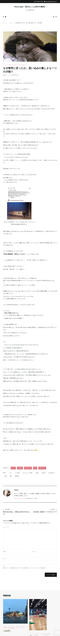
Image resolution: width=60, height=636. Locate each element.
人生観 (37, 472)
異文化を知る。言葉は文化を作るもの (16, 512)
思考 (6, 476)
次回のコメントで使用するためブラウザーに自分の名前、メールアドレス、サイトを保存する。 (25, 567)
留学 (11, 476)
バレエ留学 (17, 472)
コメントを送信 (51, 574)
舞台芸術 (17, 476)
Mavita (4, 75)
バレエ (4, 64)
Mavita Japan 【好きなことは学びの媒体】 (30, 6)
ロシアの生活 (11, 627)
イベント (31, 633)
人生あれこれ (15, 64)
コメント (6, 527)
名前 (4, 551)
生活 (20, 64)
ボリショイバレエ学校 (27, 472)
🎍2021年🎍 (7, 631)
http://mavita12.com (21, 498)
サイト (4, 558)
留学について (25, 64)
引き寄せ (43, 472)
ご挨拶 (4, 627)
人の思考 (9, 64)
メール (34, 551)
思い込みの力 (51, 472)
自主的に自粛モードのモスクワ (43, 511)
